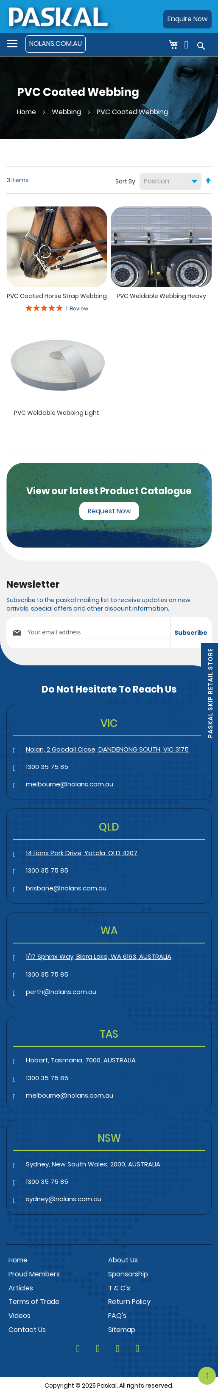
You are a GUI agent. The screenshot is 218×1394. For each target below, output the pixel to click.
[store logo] (57, 16)
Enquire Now (187, 19)
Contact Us (27, 1330)
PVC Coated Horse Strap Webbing (57, 296)
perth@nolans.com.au (61, 991)
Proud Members (34, 1274)
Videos (19, 1316)
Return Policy (129, 1302)
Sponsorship (128, 1274)
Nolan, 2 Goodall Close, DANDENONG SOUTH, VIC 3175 (107, 749)
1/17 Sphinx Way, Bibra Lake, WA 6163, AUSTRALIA (98, 956)
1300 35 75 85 (47, 766)
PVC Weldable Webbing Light (56, 412)
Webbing (67, 112)
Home (27, 112)
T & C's (119, 1288)
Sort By (125, 181)
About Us (123, 1260)
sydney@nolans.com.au (63, 1198)
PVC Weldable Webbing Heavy (161, 296)
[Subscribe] (191, 632)
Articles (20, 1288)
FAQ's (117, 1316)
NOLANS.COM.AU (55, 43)
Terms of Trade (33, 1302)
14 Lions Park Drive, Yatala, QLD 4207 (81, 852)
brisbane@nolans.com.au (66, 888)
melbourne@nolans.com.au (69, 784)
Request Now (109, 511)
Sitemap (121, 1330)
